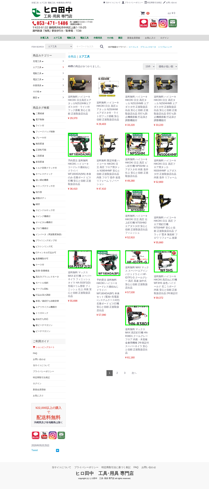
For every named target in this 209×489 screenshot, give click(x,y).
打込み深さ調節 (41, 295)
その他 (37, 91)
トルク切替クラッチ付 (45, 168)
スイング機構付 (41, 216)
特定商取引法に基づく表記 (115, 467)
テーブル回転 (40, 289)
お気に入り (150, 38)
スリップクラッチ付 (44, 186)
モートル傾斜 (40, 283)
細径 (36, 204)
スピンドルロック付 (44, 210)
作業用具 (38, 85)
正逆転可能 (39, 149)
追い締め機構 (40, 180)
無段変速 (38, 143)
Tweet (34, 450)
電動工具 (38, 73)
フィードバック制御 (44, 131)
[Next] (134, 373)
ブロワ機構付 (40, 228)
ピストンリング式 (43, 246)
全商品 (72, 56)
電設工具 (38, 79)
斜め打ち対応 (40, 319)
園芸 (36, 97)
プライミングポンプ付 (45, 240)
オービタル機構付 (43, 222)
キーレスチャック (43, 174)
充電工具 (38, 61)
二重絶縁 (38, 113)
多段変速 (38, 162)
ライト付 (38, 125)
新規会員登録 (133, 38)
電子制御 (38, 119)
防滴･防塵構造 (41, 270)
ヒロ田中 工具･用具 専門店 (104, 473)
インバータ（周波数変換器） (48, 234)
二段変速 (38, 156)
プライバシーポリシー (132, 3)
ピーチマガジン (41, 331)
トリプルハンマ (165, 47)
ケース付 (38, 264)
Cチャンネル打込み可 (44, 252)
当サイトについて (112, 3)
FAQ (35, 353)
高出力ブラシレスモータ (46, 276)
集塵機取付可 (40, 258)
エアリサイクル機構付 (45, 307)
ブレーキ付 (39, 137)
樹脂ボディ (39, 198)
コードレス (133, 47)
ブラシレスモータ (148, 47)
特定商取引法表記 (153, 3)
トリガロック (40, 313)
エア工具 (84, 56)
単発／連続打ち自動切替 (46, 301)
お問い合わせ (170, 3)
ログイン (164, 38)
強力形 (37, 192)
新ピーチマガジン (43, 325)
